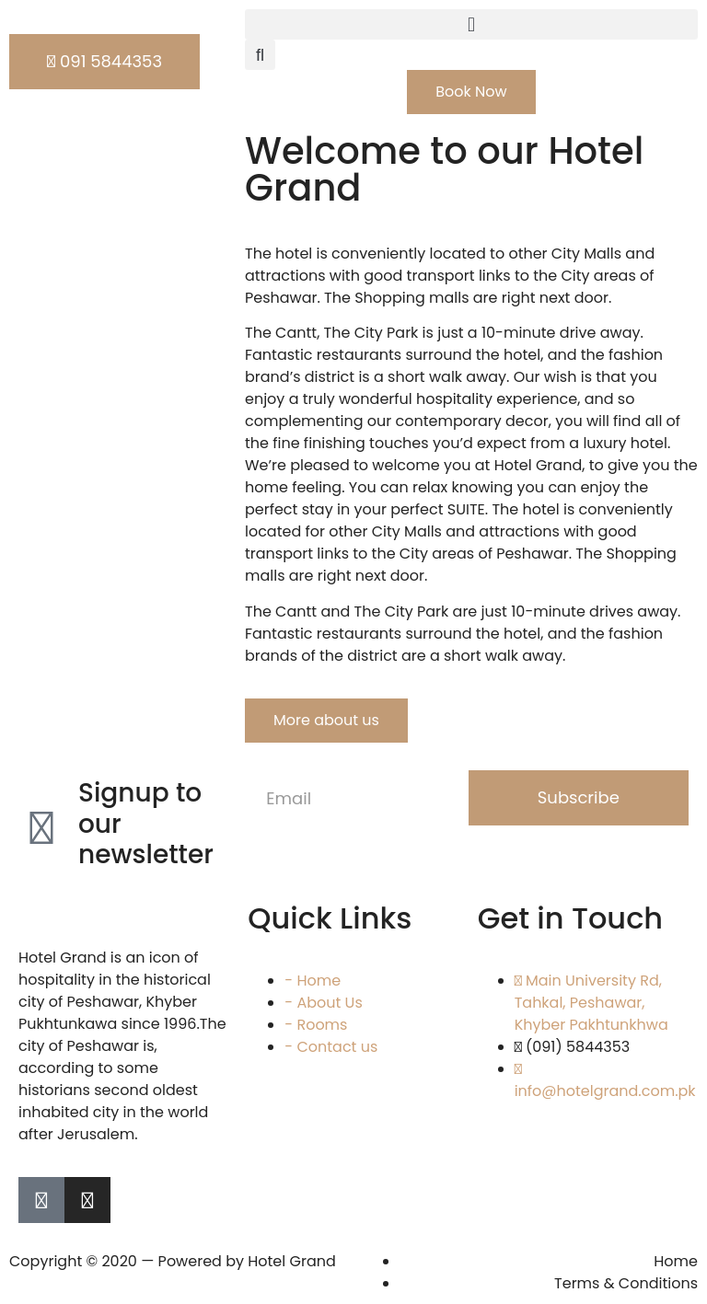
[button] (471, 24)
